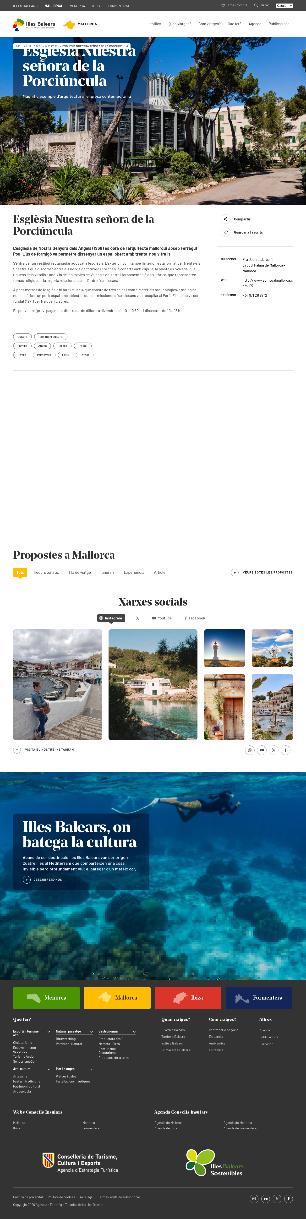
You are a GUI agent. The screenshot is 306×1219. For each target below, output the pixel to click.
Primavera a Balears (175, 1050)
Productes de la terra (113, 1058)
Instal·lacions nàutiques (73, 1081)
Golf (34, 1061)
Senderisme (22, 1061)
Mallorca (19, 1123)
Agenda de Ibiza (165, 1128)
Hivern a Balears (173, 1030)
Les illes (154, 23)
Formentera (90, 1128)
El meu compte (234, 5)
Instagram (110, 618)
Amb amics (217, 1043)
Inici (19, 46)
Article (159, 572)
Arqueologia (22, 1091)
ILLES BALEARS (25, 6)
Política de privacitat (28, 1197)
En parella (216, 1036)
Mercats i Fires (109, 1044)
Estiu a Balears (172, 1043)
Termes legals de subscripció (119, 1197)
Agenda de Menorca (238, 1123)
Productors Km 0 (110, 1039)
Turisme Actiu (23, 1056)
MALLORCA (54, 6)
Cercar (261, 5)
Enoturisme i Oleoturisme (107, 1051)
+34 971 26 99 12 (254, 295)
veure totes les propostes (268, 572)
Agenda (255, 23)
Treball (82, 346)
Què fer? (234, 23)
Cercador (266, 1044)
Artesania (20, 1076)
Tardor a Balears (173, 1036)
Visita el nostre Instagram (49, 749)
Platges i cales (66, 1076)
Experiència (134, 572)
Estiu (65, 355)
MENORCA (77, 6)
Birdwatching (66, 1039)
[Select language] (284, 5)
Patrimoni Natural (69, 1044)
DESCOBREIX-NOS (47, 879)
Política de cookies (61, 1197)
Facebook (195, 618)
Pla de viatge (80, 572)
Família (22, 346)
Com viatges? (209, 23)
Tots (20, 572)
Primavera (44, 355)
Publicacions (279, 23)
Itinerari (107, 572)
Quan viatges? (180, 23)
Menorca (88, 1123)
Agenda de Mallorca (168, 1123)
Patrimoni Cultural (26, 1086)
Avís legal (86, 1197)
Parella (62, 346)
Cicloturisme (22, 1042)
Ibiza (16, 1128)
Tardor (84, 355)
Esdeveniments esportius (24, 1049)
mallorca (33, 46)
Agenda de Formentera (240, 1128)
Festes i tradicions (26, 1081)
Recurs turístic (46, 572)
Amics (42, 346)
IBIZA (96, 6)
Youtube (162, 618)
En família (216, 1050)
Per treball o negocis (223, 1030)
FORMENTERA (118, 6)
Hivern (21, 355)
